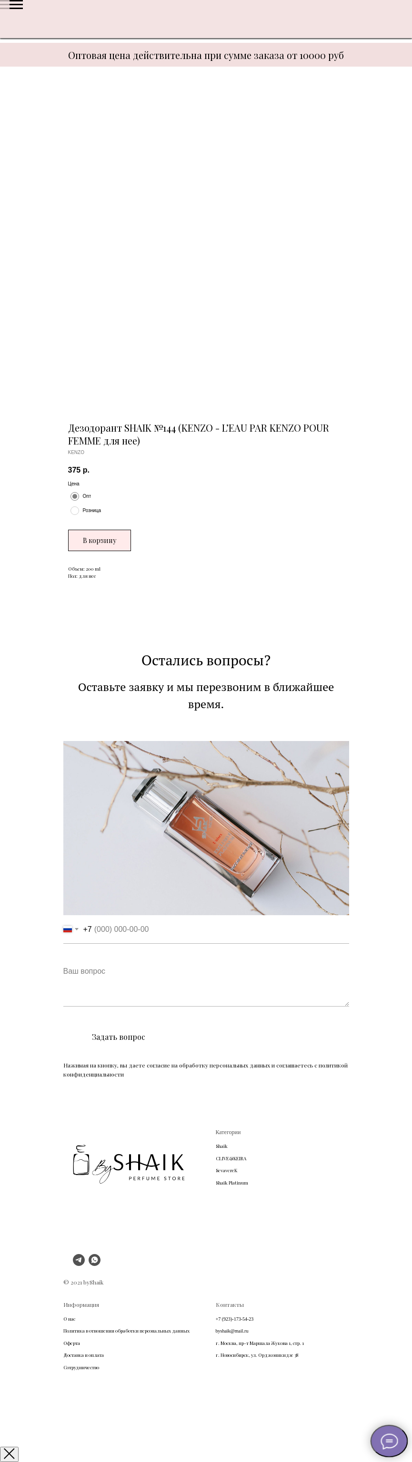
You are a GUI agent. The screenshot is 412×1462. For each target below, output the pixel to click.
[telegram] (79, 1263)
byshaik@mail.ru (232, 1331)
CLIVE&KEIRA (231, 1158)
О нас (69, 1318)
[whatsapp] (94, 1263)
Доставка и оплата (83, 1355)
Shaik (222, 1146)
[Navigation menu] (16, 5)
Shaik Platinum (232, 1182)
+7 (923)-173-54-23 (235, 1319)
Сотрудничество (81, 1367)
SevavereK (226, 1170)
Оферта (71, 1343)
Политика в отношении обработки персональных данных (126, 1330)
